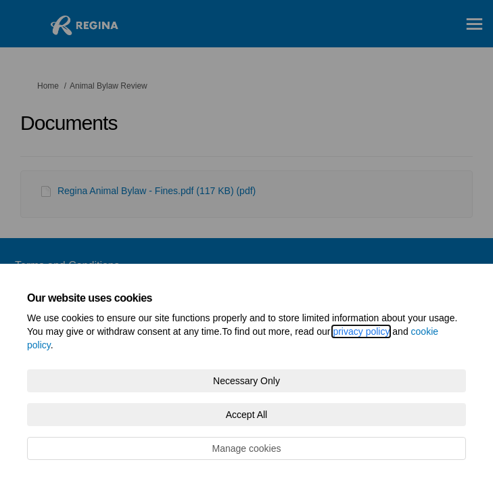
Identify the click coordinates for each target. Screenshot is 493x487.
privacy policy (361, 331)
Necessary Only (246, 380)
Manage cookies (246, 448)
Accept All (246, 414)
